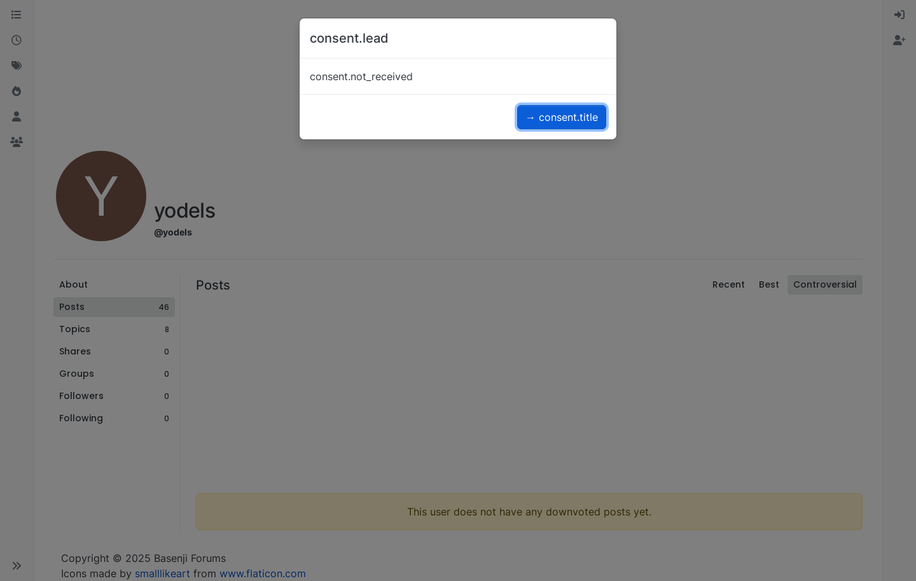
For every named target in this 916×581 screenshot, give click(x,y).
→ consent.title (561, 117)
